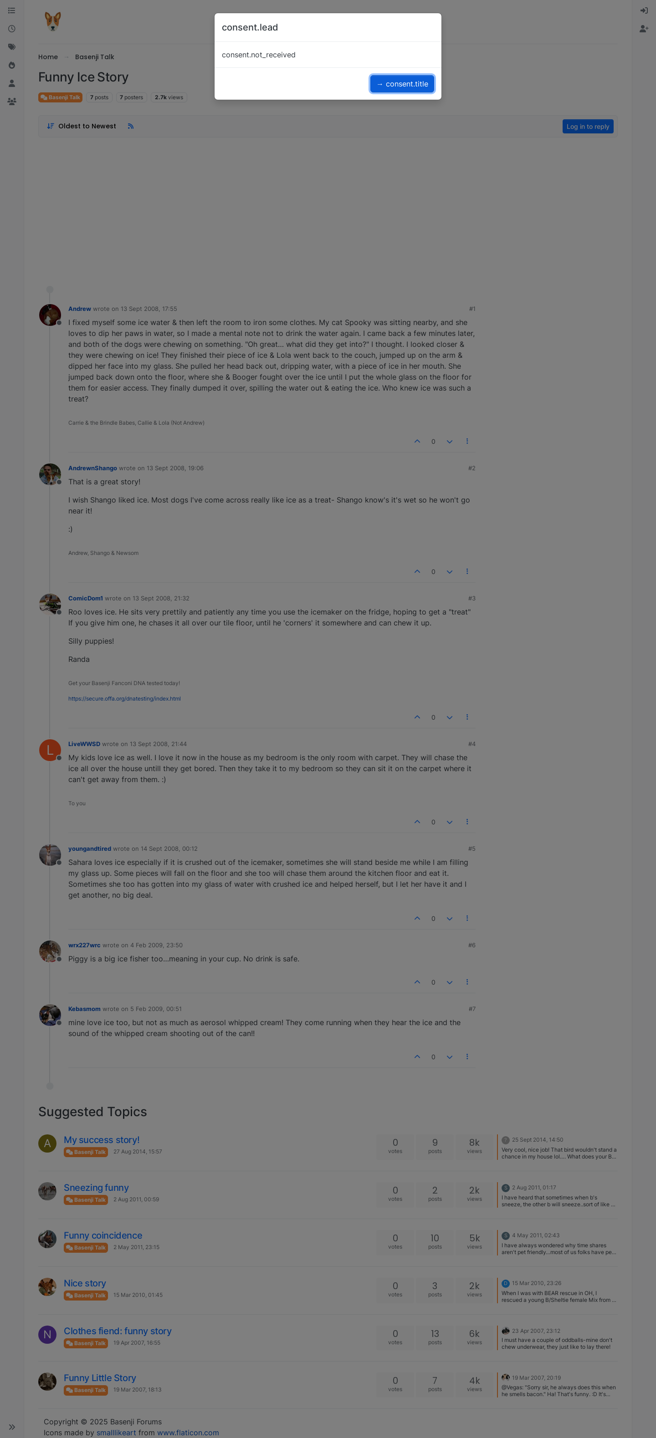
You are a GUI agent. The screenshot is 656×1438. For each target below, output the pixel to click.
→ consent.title (402, 83)
